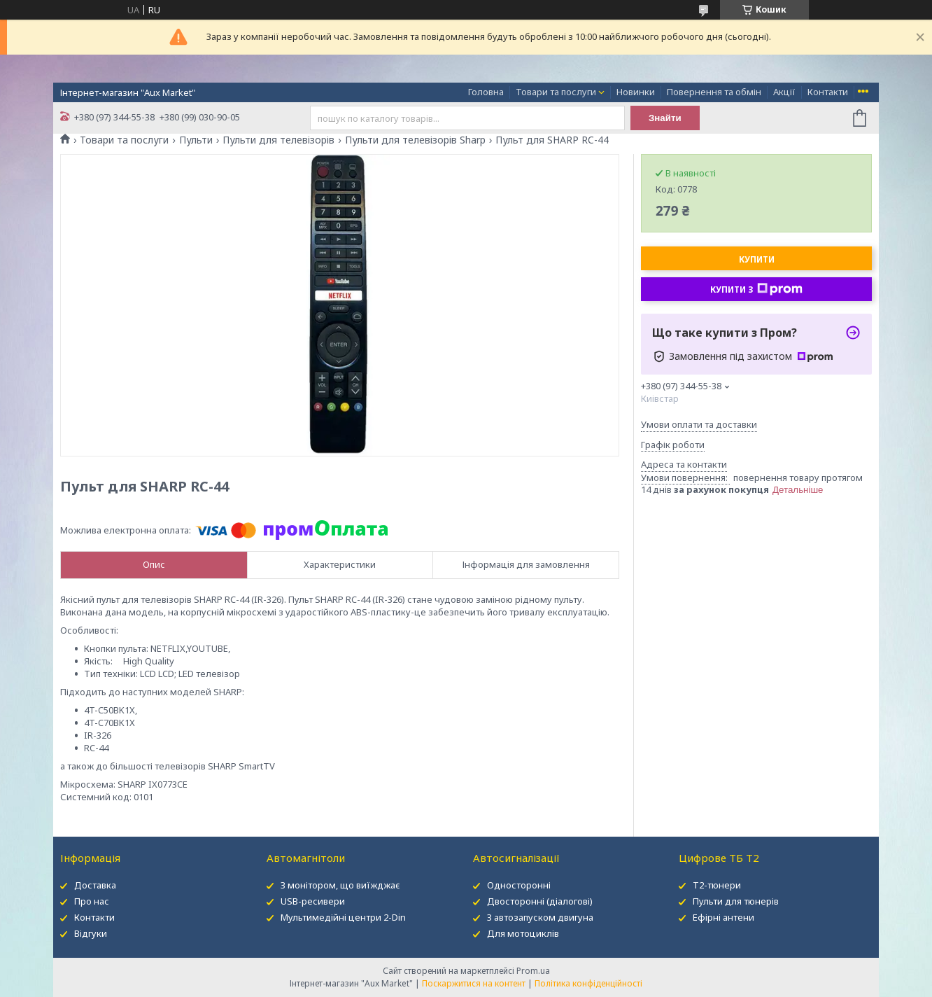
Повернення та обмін (714, 91)
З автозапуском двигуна (540, 917)
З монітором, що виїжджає (340, 885)
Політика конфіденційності (588, 983)
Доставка (95, 885)
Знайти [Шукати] (665, 118)
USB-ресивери (313, 901)
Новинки (635, 91)
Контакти (827, 91)
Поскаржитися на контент (473, 983)
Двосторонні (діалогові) (540, 901)
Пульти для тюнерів (736, 901)
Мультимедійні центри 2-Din (343, 917)
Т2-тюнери (717, 885)
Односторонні (519, 885)
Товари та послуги (556, 91)
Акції (784, 91)
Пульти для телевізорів (278, 140)
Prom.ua (533, 971)
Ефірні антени (723, 917)
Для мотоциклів (523, 933)
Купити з (756, 289)
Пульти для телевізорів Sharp (415, 140)
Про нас (91, 901)
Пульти (196, 140)
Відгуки (90, 933)
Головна (486, 91)
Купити (757, 259)
